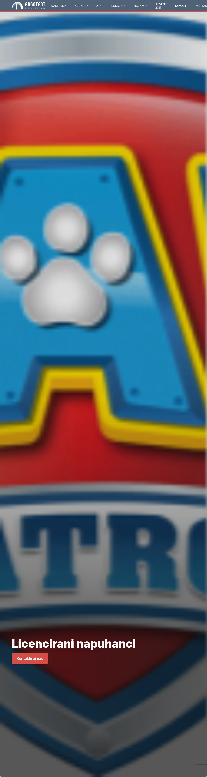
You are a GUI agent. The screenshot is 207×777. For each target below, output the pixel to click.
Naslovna (58, 6)
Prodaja (116, 6)
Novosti (181, 6)
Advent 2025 (161, 6)
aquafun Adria (87, 6)
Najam (139, 6)
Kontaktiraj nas (30, 658)
